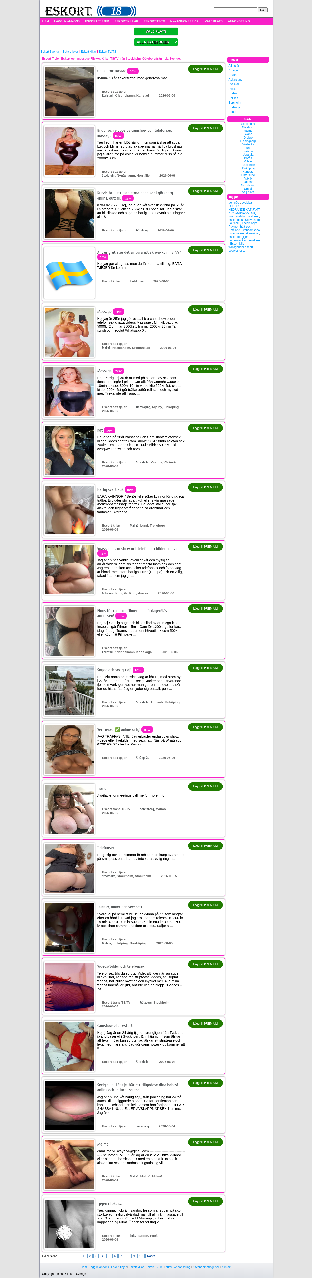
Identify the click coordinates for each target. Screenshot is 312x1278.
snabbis (240, 216)
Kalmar (248, 182)
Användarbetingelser (206, 1267)
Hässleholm (248, 165)
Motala (106, 943)
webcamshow (251, 230)
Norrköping (143, 407)
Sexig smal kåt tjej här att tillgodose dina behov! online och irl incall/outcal (137, 1087)
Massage (110, 311)
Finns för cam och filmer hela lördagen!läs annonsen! (132, 613)
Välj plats (248, 192)
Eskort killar (88, 51)
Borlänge (234, 107)
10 (140, 1256)
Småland (234, 230)
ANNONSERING (239, 21)
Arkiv (168, 1267)
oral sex (253, 216)
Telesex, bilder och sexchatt (120, 907)
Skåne (248, 134)
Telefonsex (106, 847)
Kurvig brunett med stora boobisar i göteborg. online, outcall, (135, 196)
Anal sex (254, 240)
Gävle (248, 161)
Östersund (248, 175)
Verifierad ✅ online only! (125, 729)
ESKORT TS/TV (154, 21)
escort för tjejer (238, 237)
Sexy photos (253, 219)
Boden (233, 93)
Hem (84, 1267)
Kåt (106, 430)
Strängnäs (142, 758)
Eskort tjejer (70, 51)
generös (234, 202)
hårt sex (245, 226)
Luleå (133, 1236)
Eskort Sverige (50, 51)
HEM (45, 21)
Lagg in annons (99, 1267)
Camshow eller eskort (115, 1025)
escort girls (236, 219)
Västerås (248, 144)
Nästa (151, 1256)
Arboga (233, 70)
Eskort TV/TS (107, 51)
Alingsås (234, 65)
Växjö (248, 178)
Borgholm (235, 102)
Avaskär (234, 84)
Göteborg (142, 230)
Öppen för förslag (118, 71)
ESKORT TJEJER (97, 21)
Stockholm (108, 175)
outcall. (234, 223)
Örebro (248, 137)
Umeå (248, 189)
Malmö (106, 348)
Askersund (236, 79)
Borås (232, 112)
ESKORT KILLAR (126, 21)
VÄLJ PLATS (213, 21)
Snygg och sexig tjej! (120, 670)
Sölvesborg (147, 809)
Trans (101, 788)
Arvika (233, 75)
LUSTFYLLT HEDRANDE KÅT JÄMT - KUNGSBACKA (245, 209)
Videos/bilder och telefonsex (121, 966)
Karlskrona (137, 281)
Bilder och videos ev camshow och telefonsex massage (134, 133)
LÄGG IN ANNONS (67, 21)
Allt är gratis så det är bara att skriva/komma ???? (139, 254)
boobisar (247, 202)
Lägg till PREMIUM (205, 69)
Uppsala (248, 154)
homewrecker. (238, 240)
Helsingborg (248, 141)
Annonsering (182, 1267)
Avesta (233, 89)
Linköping (248, 151)
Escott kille (237, 243)
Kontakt (227, 1267)
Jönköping (142, 1126)
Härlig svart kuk (116, 489)
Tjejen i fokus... (109, 1203)
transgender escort (241, 247)
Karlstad (107, 95)
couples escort (238, 250)
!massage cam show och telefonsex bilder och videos (140, 551)
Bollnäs (233, 98)
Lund (248, 148)
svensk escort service (244, 233)
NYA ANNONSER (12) (184, 21)
